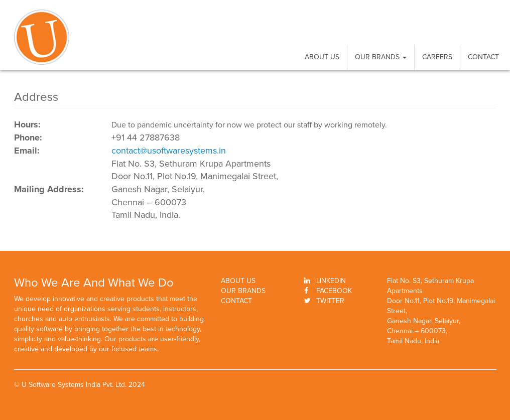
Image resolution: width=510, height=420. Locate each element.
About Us (322, 57)
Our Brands (381, 57)
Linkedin (331, 280)
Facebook (334, 291)
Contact (483, 57)
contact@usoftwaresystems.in (168, 150)
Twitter (330, 301)
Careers (437, 57)
